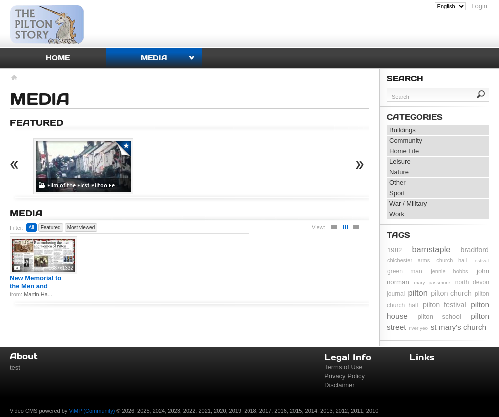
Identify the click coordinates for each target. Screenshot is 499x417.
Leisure (400, 161)
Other (397, 182)
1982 (394, 250)
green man (404, 271)
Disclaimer (339, 385)
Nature (399, 172)
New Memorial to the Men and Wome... (35, 286)
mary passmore (432, 282)
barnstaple (431, 249)
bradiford (475, 250)
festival (481, 260)
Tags (398, 234)
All (31, 227)
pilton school (439, 316)
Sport (397, 193)
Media (154, 57)
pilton (418, 292)
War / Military (408, 203)
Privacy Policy (344, 376)
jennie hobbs (449, 271)
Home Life (404, 151)
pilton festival (444, 305)
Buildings (402, 130)
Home (58, 57)
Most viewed (81, 227)
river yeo (418, 328)
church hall (451, 260)
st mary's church (459, 327)
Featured (51, 227)
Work (396, 214)
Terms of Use (343, 367)
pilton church (451, 293)
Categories (415, 116)
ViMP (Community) (92, 411)
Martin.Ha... (38, 294)
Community (405, 140)
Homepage (13, 79)
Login (479, 6)
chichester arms (408, 260)
